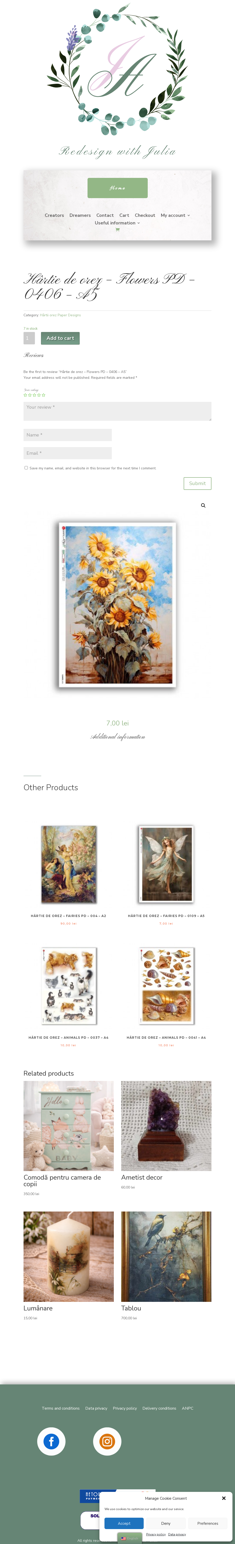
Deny (165, 1523)
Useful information (115, 223)
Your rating (31, 390)
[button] (224, 1499)
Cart (124, 216)
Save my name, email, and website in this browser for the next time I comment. (93, 468)
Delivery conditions (159, 1408)
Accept (124, 1523)
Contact (105, 216)
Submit (197, 483)
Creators (54, 216)
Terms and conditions (61, 1408)
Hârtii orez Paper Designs (60, 315)
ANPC (187, 1408)
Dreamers (80, 216)
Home (117, 188)
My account (173, 216)
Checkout (145, 216)
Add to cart (60, 338)
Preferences (207, 1523)
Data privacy (177, 1534)
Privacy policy (156, 1534)
